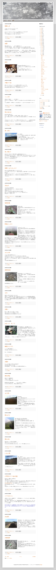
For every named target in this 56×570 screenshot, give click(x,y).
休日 (6, 62)
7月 (42, 53)
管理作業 (7, 203)
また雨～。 (8, 393)
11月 (42, 47)
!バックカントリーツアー (44, 100)
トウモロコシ (9, 496)
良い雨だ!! (8, 152)
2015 (41, 36)
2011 (41, 42)
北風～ (7, 309)
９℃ (6, 293)
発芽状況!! (8, 270)
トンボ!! (7, 97)
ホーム (9, 20)
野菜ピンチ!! (8, 224)
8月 (42, 51)
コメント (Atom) (9, 558)
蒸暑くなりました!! (10, 168)
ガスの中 (7, 252)
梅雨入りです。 (9, 346)
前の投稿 (34, 556)
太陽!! (6, 361)
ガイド (5, 20)
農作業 (9, 38)
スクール (9, 77)
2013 (41, 39)
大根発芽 (7, 538)
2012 (41, 40)
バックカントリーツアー (44, 106)
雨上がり (7, 415)
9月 (42, 50)
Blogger (41, 564)
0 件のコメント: (11, 55)
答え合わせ (8, 112)
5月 (42, 95)
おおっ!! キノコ (10, 323)
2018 (41, 32)
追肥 (6, 43)
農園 (13, 20)
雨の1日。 (8, 439)
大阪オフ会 (8, 82)
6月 (42, 54)
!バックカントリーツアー (44, 101)
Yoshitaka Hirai (41, 125)
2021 (41, 29)
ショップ (41, 103)
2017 (41, 33)
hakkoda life (9, 5)
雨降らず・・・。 (10, 26)
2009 (41, 44)
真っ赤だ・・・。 (10, 130)
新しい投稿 (7, 556)
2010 (41, 43)
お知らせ (41, 102)
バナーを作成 (41, 127)
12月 (42, 46)
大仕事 (7, 516)
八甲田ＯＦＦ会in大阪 (11, 476)
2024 (41, 28)
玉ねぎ (7, 185)
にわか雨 (7, 453)
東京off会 (7, 376)
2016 (41, 35)
